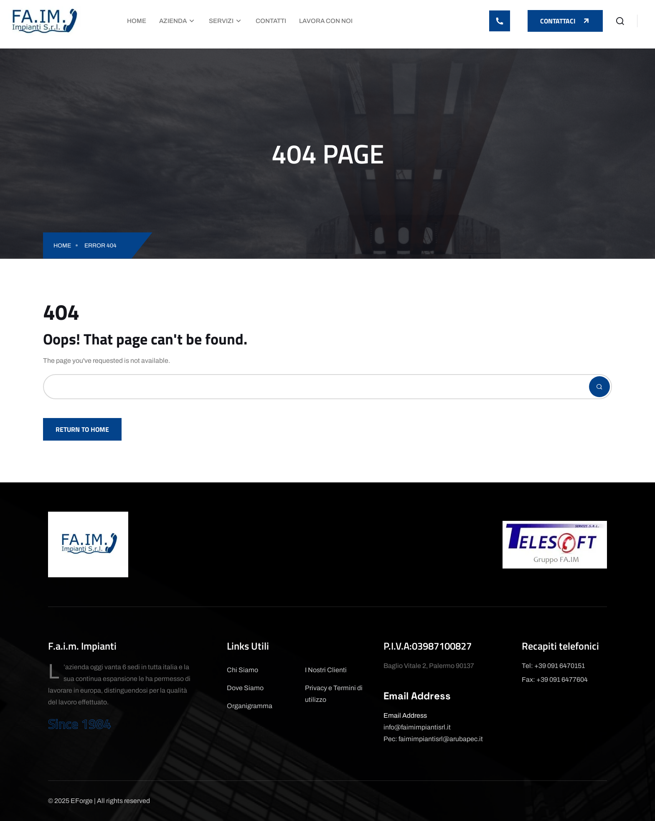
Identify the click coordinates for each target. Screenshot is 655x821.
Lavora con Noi (326, 21)
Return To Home (82, 429)
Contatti (271, 21)
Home (136, 21)
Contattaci (565, 21)
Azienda (173, 21)
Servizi (221, 21)
